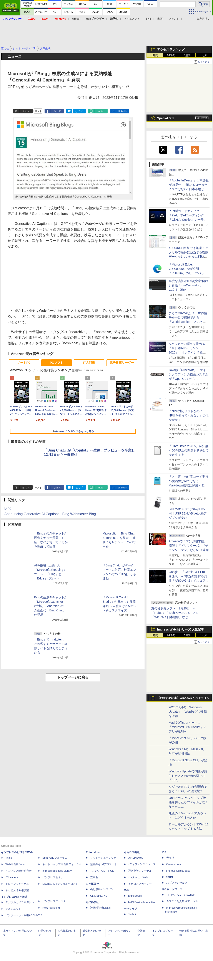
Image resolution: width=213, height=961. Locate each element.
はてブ (79, 111)
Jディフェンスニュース (142, 864)
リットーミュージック (103, 857)
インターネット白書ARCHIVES (23, 915)
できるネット (13, 908)
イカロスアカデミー (140, 883)
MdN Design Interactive (141, 902)
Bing (7, 508)
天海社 (170, 857)
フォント (174, 18)
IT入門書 (89, 362)
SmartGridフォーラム (54, 857)
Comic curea (173, 864)
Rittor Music (93, 852)
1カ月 (203, 55)
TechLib (132, 914)
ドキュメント (132, 18)
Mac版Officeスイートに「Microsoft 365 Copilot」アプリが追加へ (187, 727)
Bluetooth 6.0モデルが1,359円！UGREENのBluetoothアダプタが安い (188, 513)
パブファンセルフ (176, 882)
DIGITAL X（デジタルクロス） (60, 883)
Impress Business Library (57, 870)
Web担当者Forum (15, 864)
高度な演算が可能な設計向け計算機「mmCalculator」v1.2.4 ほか (188, 285)
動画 (160, 18)
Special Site (165, 118)
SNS (148, 18)
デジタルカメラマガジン (19, 902)
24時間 (171, 55)
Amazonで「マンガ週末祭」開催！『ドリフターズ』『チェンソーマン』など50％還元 (189, 545)
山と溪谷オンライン (102, 889)
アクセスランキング (171, 49)
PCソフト (56, 362)
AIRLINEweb (135, 857)
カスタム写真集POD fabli (182, 901)
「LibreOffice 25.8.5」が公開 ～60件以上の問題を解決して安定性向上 (189, 450)
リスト (38, 111)
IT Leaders (11, 877)
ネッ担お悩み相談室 (17, 890)
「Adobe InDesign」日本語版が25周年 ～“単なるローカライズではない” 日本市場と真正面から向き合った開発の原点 (189, 189)
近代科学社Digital (100, 907)
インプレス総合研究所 (18, 870)
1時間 (154, 55)
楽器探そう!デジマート (103, 864)
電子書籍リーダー (122, 362)
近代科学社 (92, 902)
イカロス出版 (132, 852)
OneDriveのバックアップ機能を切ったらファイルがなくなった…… (188, 802)
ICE (164, 852)
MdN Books (135, 895)
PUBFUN (167, 877)
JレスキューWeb (138, 877)
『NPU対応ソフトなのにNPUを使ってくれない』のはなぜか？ (189, 415)
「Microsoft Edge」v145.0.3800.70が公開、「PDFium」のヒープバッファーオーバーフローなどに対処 (188, 273)
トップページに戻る (72, 677)
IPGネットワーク (172, 889)
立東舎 (94, 877)
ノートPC (23, 362)
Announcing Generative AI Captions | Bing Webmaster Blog (50, 514)
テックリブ (130, 908)
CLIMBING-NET (99, 895)
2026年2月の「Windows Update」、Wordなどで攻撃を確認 (188, 711)
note (100, 111)
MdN (127, 890)
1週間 (187, 55)
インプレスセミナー (54, 877)
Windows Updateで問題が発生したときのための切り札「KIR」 (188, 776)
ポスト (25, 111)
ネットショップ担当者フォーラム (62, 864)
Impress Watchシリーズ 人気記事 (180, 629)
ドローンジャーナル (17, 883)
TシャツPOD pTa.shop (180, 894)
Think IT (10, 857)
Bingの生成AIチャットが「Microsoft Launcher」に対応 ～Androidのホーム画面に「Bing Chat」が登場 (50, 606)
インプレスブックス (54, 901)
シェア (57, 111)
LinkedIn (122, 111)
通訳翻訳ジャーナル (140, 870)
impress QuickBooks (178, 870)
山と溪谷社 (92, 883)
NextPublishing (51, 907)
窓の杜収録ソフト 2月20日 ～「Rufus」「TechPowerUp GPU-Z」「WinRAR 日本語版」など (176, 613)
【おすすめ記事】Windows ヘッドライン (183, 698)
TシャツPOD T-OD (102, 870)
